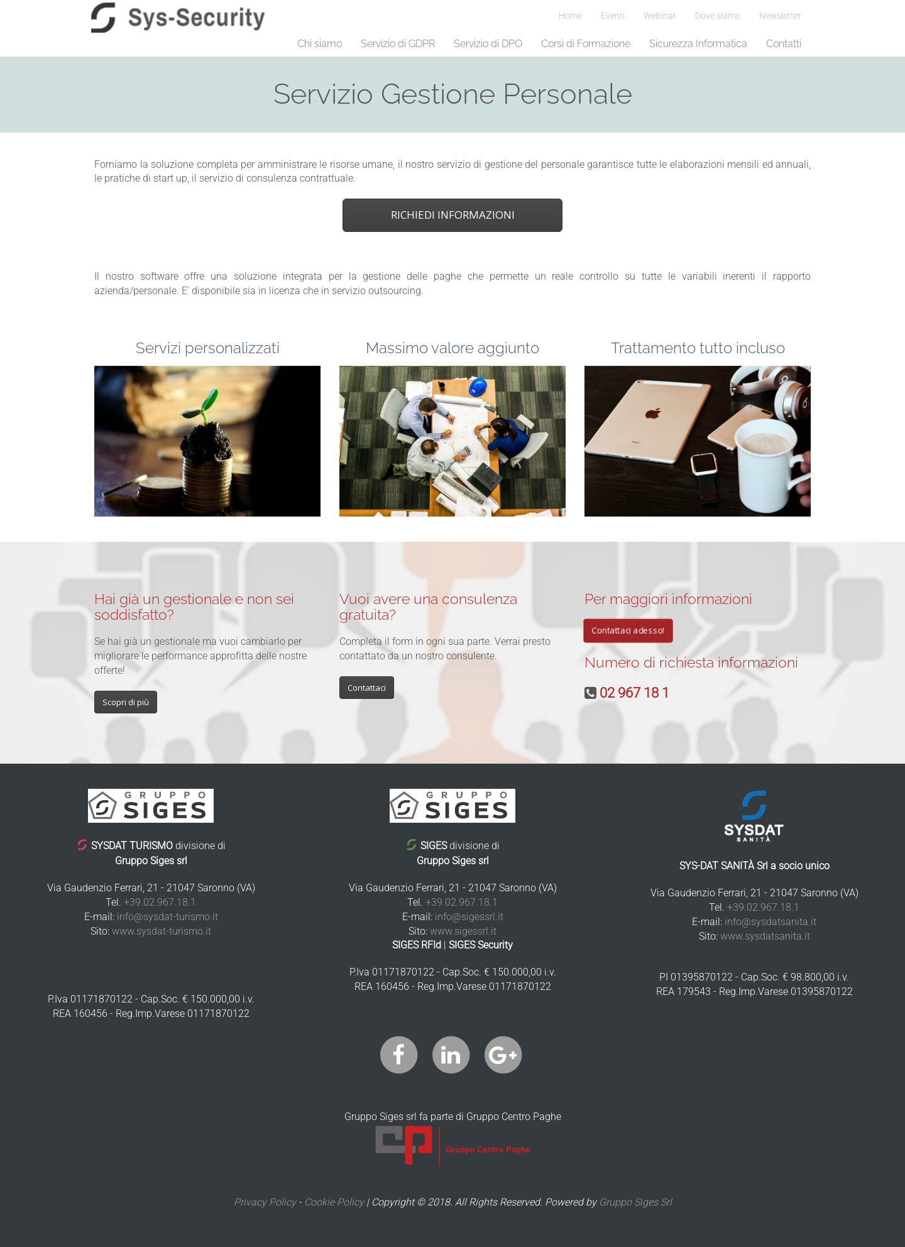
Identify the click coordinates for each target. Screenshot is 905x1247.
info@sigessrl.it (469, 917)
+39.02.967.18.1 (160, 902)
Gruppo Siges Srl (635, 1202)
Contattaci (367, 687)
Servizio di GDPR (398, 44)
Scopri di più (125, 702)
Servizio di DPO (488, 44)
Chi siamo (319, 44)
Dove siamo (717, 16)
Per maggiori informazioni (668, 598)
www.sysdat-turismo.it (161, 931)
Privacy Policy (265, 1202)
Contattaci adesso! (628, 630)
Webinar (660, 16)
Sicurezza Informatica (698, 44)
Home (570, 16)
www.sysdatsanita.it (765, 936)
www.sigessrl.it (463, 931)
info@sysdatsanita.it (770, 922)
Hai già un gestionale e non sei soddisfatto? (194, 606)
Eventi (613, 16)
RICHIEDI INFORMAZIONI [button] (453, 214)
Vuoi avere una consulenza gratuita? (428, 606)
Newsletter (780, 16)
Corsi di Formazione (585, 44)
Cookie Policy (334, 1202)
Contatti (783, 44)
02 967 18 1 (634, 693)
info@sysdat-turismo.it (167, 917)
